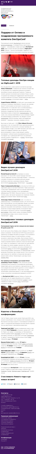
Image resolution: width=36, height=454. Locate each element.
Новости (11, 25)
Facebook (4, 371)
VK (29, 369)
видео (23, 137)
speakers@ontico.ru (14, 413)
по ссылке (8, 99)
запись (3, 196)
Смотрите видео (24, 113)
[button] (3, 384)
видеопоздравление (6, 45)
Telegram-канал (16, 371)
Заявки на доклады (15, 360)
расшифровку (24, 248)
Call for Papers (10, 352)
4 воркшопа (30, 335)
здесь (26, 99)
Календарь (4, 439)
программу (18, 333)
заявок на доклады (27, 344)
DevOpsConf (17, 43)
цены (9, 339)
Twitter (9, 371)
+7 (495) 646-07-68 (6, 394)
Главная (3, 25)
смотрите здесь (12, 182)
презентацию (4, 118)
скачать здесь (5, 257)
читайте (25, 279)
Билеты (29, 352)
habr (11, 1)
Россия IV (4, 441)
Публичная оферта (6, 417)
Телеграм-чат (25, 371)
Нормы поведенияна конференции (9, 448)
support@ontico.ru (6, 396)
